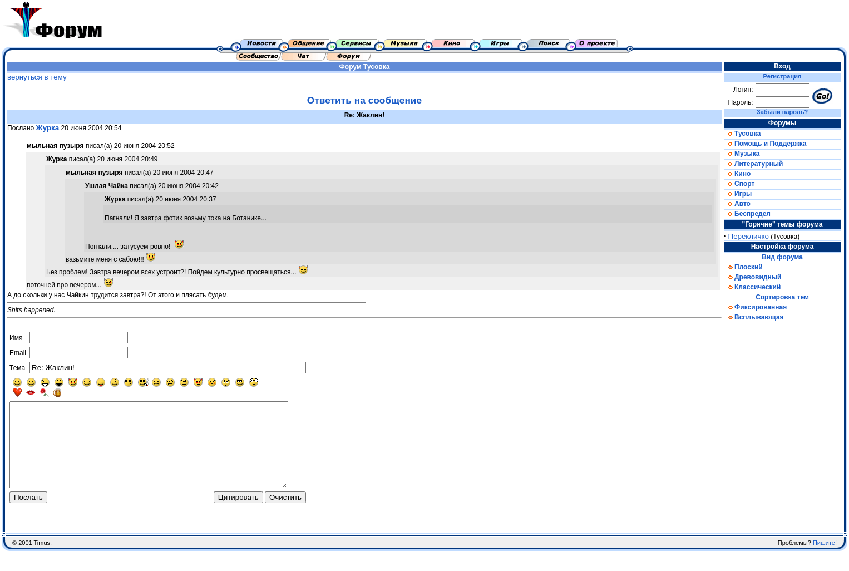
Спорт (739, 184)
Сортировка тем (782, 297)
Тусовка (376, 67)
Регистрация (782, 76)
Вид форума (782, 257)
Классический (752, 287)
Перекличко (748, 236)
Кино (737, 174)
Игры (738, 194)
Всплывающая (754, 317)
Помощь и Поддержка (765, 143)
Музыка (741, 153)
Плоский (743, 267)
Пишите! (825, 562)
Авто (737, 204)
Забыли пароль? (782, 112)
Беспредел (747, 214)
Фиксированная (755, 307)
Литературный (753, 164)
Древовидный (752, 277)
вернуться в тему (37, 77)
